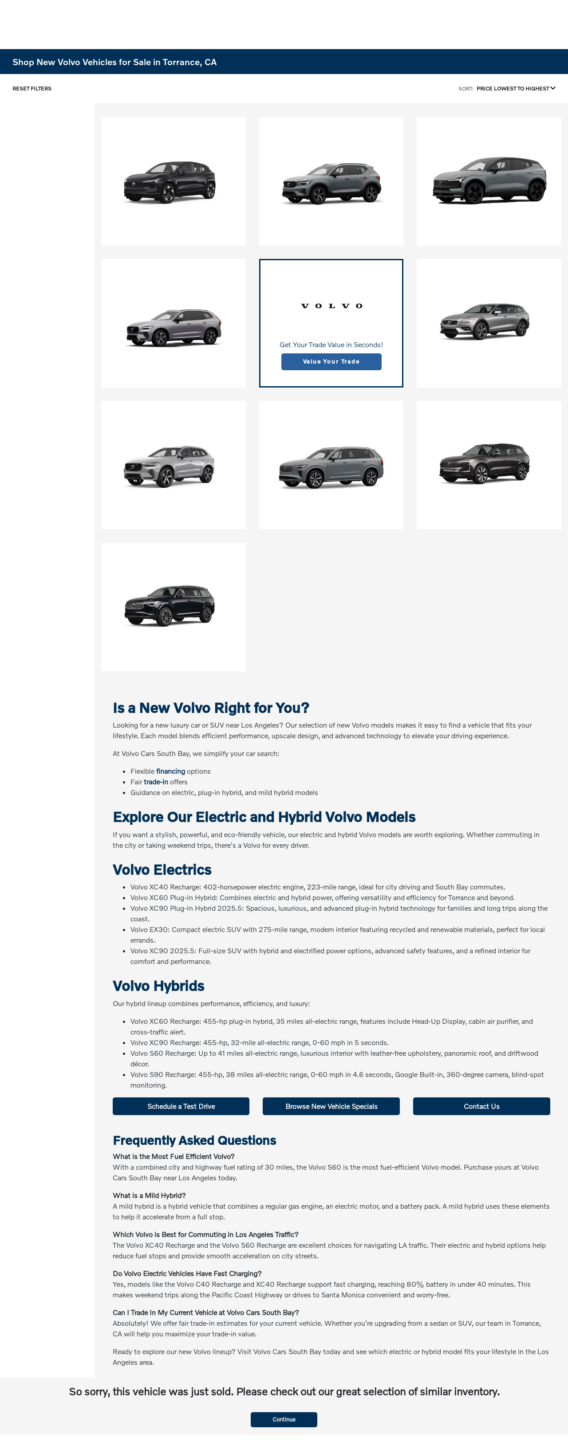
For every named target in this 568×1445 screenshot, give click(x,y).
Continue (284, 1419)
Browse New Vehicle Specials (331, 1106)
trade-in (156, 781)
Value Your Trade (331, 361)
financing (170, 771)
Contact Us (482, 1106)
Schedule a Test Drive (181, 1106)
